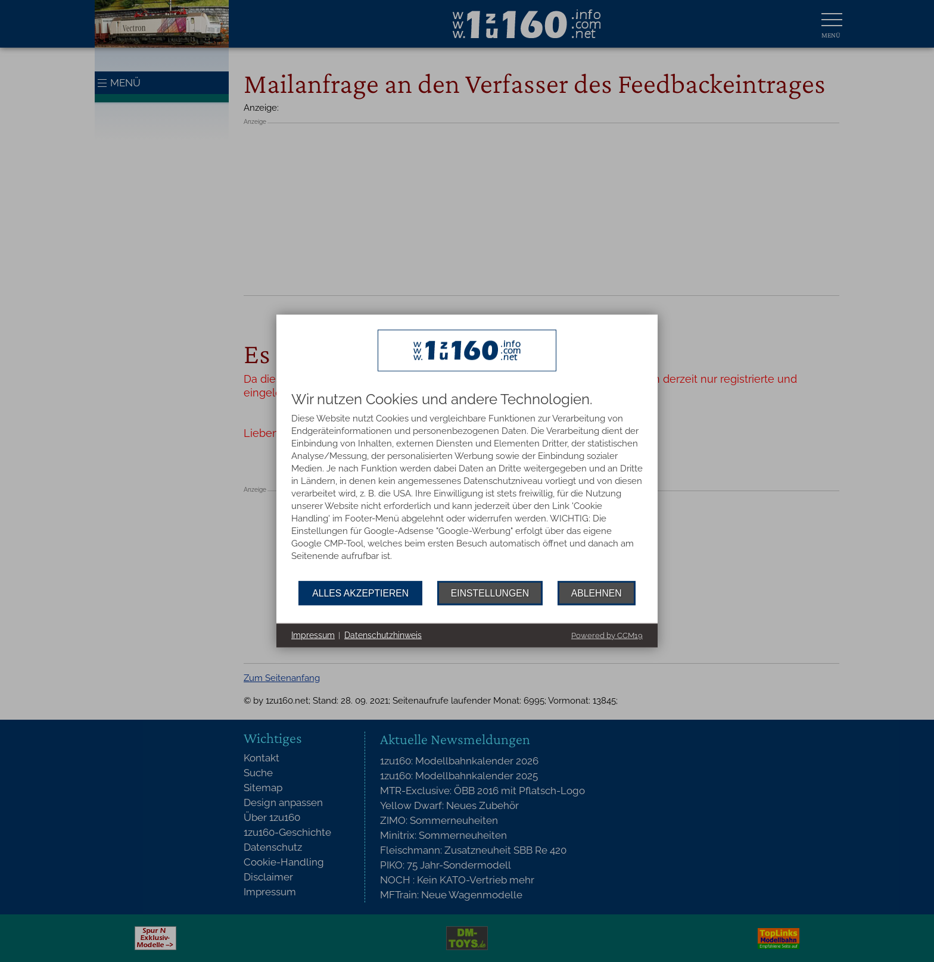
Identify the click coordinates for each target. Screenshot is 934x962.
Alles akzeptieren (360, 593)
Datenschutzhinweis (383, 635)
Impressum (313, 635)
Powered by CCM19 (607, 634)
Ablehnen (596, 593)
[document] (467, 486)
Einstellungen (490, 593)
